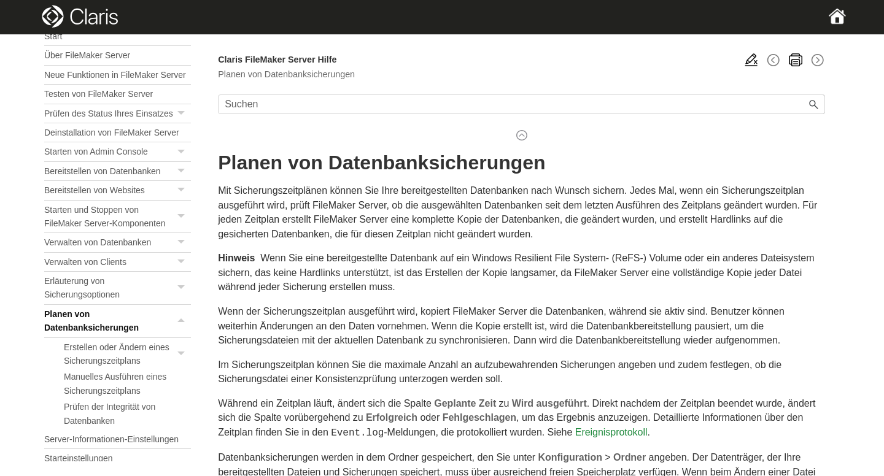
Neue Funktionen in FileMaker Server (115, 75)
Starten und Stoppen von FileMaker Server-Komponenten (117, 217)
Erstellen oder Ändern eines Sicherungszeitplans (127, 354)
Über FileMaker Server (87, 55)
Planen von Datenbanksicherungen (117, 321)
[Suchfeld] (521, 104)
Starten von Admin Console (117, 151)
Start (53, 36)
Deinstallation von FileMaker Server (111, 132)
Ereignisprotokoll (611, 432)
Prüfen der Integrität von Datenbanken (109, 413)
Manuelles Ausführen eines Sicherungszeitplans (115, 383)
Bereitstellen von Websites (117, 190)
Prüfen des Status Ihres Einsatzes (117, 113)
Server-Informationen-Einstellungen (111, 439)
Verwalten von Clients (117, 262)
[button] (182, 113)
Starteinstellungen (78, 458)
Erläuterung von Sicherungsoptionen (117, 288)
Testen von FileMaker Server (98, 94)
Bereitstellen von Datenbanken (117, 171)
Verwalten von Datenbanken (117, 242)
